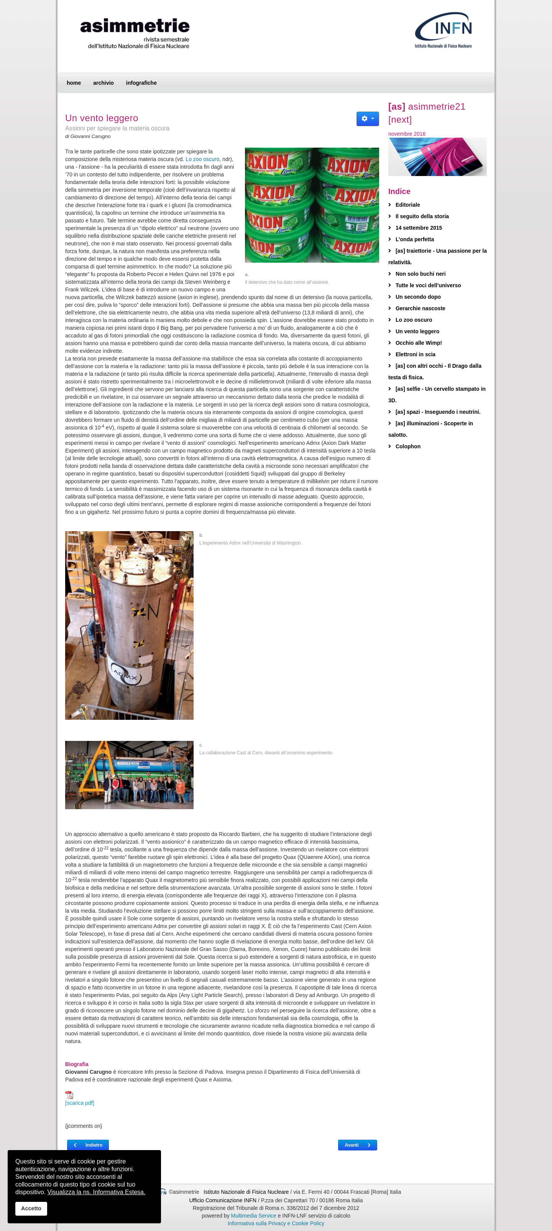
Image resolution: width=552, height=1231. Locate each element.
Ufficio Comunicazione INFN (222, 1200)
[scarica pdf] (79, 1098)
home (74, 83)
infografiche (141, 83)
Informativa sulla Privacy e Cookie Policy (276, 1223)
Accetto (31, 1208)
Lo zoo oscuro (202, 159)
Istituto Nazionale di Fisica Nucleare (247, 1192)
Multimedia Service (253, 1216)
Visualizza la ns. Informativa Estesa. (97, 1192)
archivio (103, 83)
